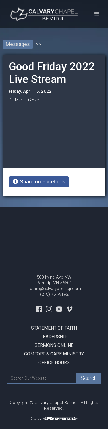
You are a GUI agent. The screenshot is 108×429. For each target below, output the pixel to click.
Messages (18, 44)
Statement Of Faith (54, 328)
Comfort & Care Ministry (54, 354)
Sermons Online (54, 345)
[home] (43, 14)
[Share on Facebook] (39, 181)
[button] (96, 14)
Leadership (54, 336)
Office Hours (54, 362)
